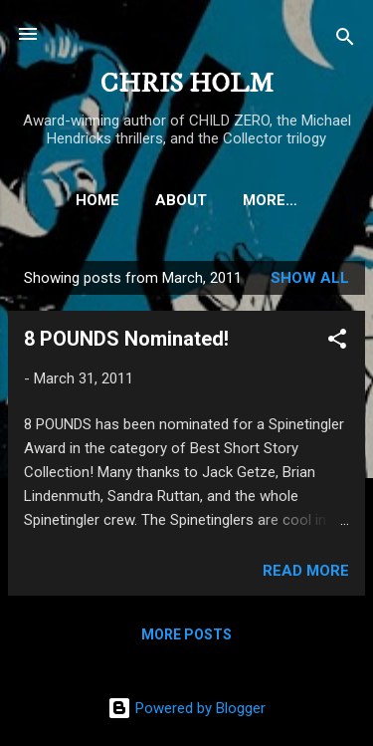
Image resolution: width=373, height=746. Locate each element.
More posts (186, 634)
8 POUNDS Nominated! (126, 339)
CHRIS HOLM (187, 84)
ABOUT (181, 200)
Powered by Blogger (186, 708)
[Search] (345, 40)
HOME (97, 200)
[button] (337, 342)
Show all (310, 278)
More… (270, 200)
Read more (306, 571)
